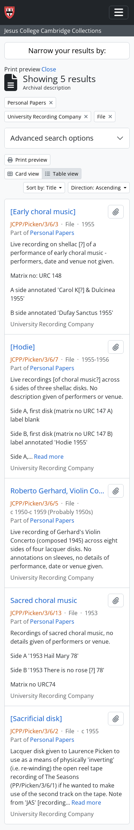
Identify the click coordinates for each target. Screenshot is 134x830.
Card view (23, 173)
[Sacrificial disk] (36, 718)
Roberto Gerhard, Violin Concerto (57, 491)
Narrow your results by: (67, 50)
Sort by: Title (42, 187)
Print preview (27, 159)
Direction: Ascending (96, 187)
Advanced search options (52, 138)
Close (48, 69)
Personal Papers (52, 233)
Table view (61, 173)
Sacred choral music (43, 600)
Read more (49, 457)
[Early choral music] (43, 211)
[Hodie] (22, 347)
